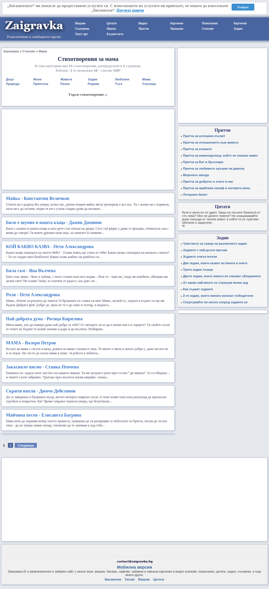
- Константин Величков (37, 198)
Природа (13, 84)
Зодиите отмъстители (200, 256)
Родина (93, 84)
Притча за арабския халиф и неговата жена (216, 188)
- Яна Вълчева (30, 270)
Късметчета (115, 34)
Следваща (26, 445)
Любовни (122, 79)
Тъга (118, 84)
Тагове (130, 579)
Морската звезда (196, 175)
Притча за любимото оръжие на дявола (213, 168)
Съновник (82, 28)
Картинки (176, 23)
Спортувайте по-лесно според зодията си (215, 302)
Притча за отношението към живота (210, 142)
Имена (111, 28)
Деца (10, 79)
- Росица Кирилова (44, 318)
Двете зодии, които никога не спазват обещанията (222, 276)
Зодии (238, 28)
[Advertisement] (88, 149)
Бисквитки (113, 579)
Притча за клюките (197, 149)
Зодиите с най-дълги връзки (205, 250)
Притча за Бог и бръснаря (203, 162)
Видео (142, 23)
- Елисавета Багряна (43, 415)
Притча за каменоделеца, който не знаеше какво (220, 155)
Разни (65, 84)
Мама (43, 51)
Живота (66, 79)
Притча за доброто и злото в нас (208, 181)
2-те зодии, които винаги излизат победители (218, 295)
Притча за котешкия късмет (204, 136)
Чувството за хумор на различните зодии (215, 243)
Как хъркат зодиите (198, 289)
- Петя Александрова (50, 246)
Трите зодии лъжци (198, 269)
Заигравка (11, 51)
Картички (240, 23)
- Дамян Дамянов (54, 222)
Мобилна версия (134, 567)
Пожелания (210, 23)
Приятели (40, 84)
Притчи (143, 28)
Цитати (112, 23)
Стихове (208, 28)
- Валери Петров (31, 342)
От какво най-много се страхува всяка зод (215, 282)
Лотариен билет (195, 194)
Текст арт (81, 34)
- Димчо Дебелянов (41, 391)
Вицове (80, 23)
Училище (149, 84)
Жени (37, 79)
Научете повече (130, 10)
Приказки (176, 28)
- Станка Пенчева (42, 366)
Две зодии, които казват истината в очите (215, 263)
